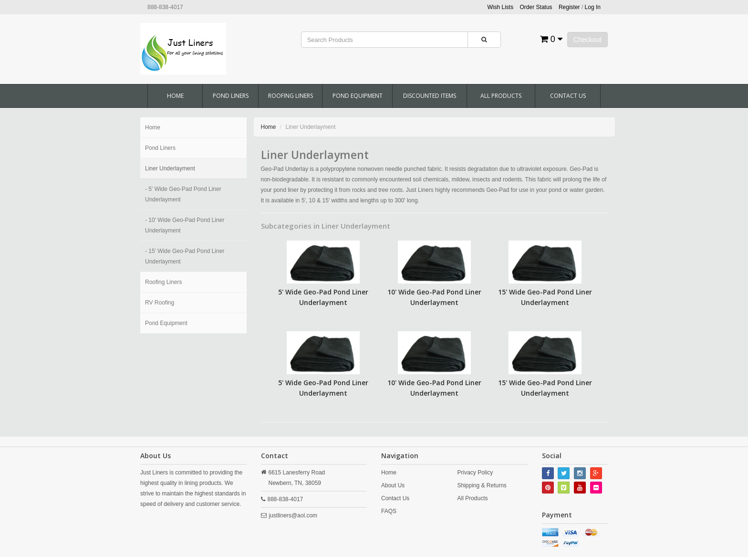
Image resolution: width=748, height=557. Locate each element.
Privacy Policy (475, 472)
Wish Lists (501, 7)
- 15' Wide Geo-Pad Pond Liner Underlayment (184, 256)
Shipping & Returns (481, 485)
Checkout (587, 39)
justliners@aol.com (293, 515)
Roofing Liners (290, 96)
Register (569, 7)
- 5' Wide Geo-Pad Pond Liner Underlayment (183, 194)
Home (175, 96)
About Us (393, 485)
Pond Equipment (357, 96)
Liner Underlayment (170, 168)
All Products (500, 96)
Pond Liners (231, 96)
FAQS (388, 511)
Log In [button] (593, 7)
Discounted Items (429, 96)
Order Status (536, 7)
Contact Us (568, 96)
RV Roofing (159, 302)
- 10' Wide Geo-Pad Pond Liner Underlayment (184, 225)
